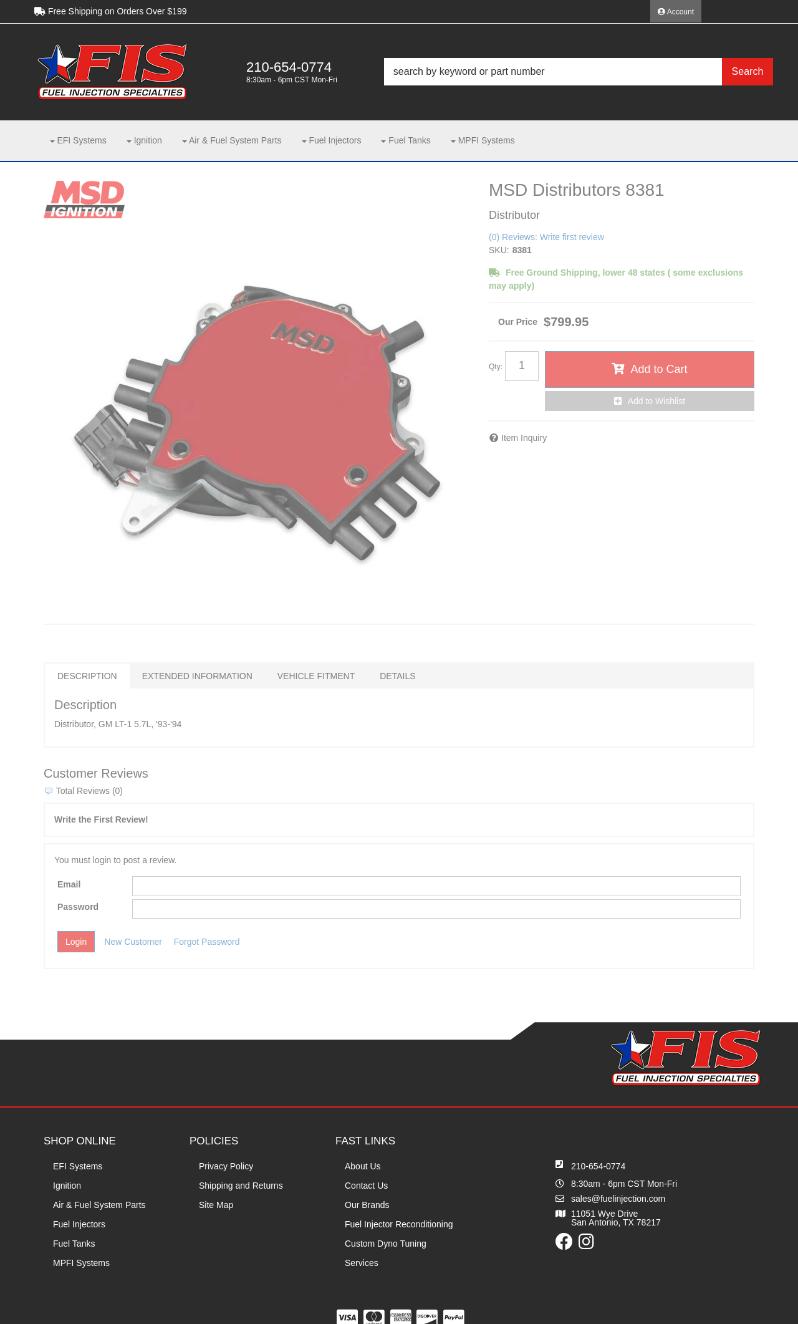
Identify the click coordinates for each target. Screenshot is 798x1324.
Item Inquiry (524, 438)
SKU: (499, 250)
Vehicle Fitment (316, 676)
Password (78, 907)
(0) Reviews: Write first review (546, 237)
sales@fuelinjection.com (618, 1198)
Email (68, 884)
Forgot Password (207, 942)
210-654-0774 (598, 1166)
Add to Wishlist (657, 401)
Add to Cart (658, 369)
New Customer (133, 942)
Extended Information (197, 676)
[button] (578, 71)
